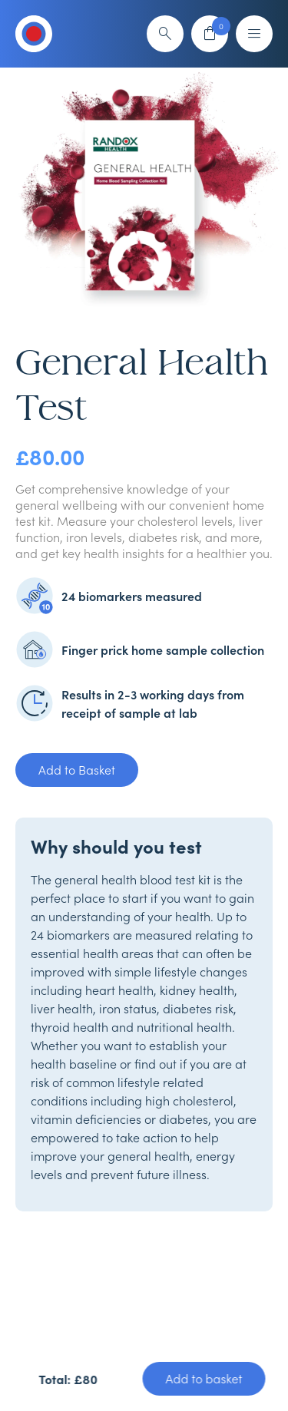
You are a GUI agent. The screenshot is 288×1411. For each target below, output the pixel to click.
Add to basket (203, 1378)
